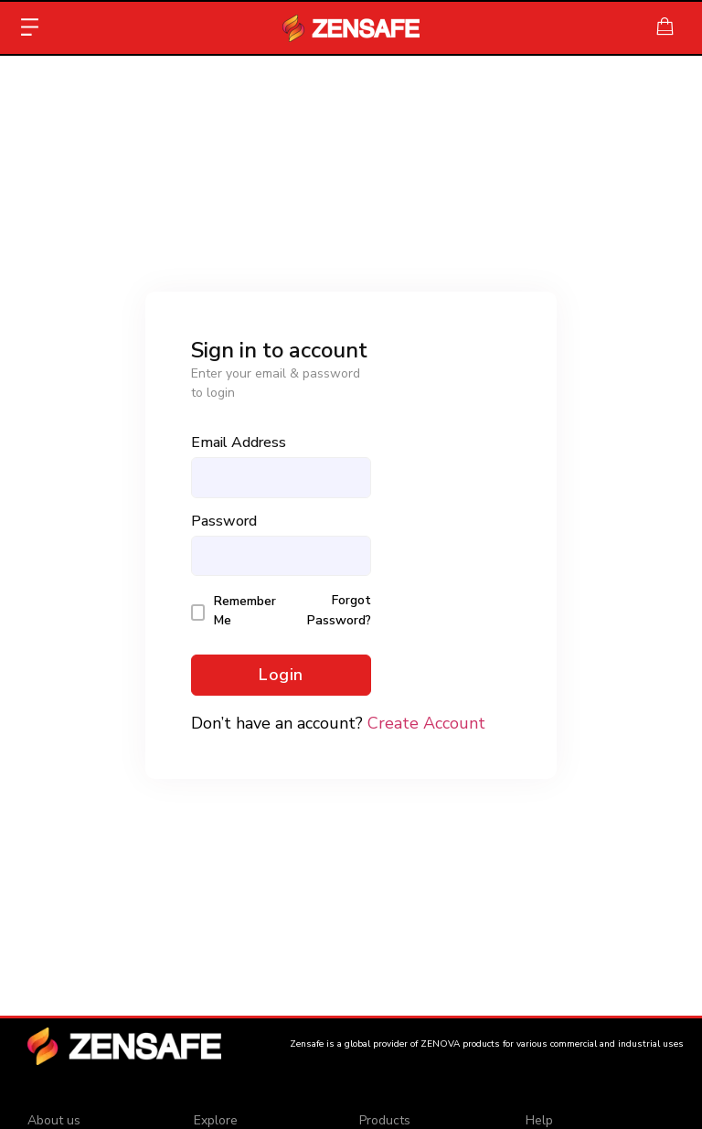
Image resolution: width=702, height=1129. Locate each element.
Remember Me (245, 610)
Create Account (426, 723)
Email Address (238, 442)
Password (224, 521)
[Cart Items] (669, 26)
